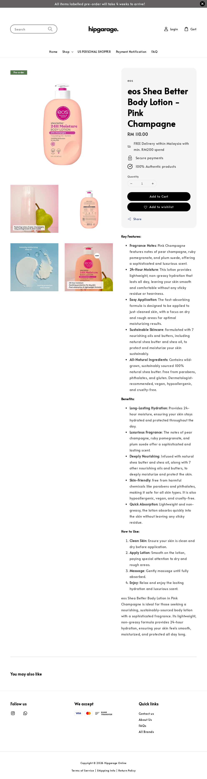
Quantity (133, 176)
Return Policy (126, 770)
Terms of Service (83, 770)
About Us (145, 720)
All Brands (146, 732)
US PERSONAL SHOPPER (94, 52)
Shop (65, 52)
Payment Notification (131, 52)
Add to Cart (159, 196)
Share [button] (134, 219)
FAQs (142, 726)
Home (53, 52)
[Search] (50, 29)
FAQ (154, 52)
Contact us (146, 714)
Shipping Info (106, 770)
